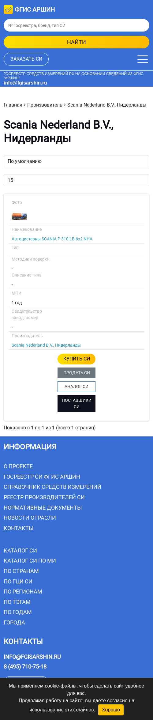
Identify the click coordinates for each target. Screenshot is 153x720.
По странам (21, 571)
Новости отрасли (30, 518)
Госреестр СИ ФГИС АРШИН (42, 476)
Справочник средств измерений (52, 487)
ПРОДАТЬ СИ (76, 372)
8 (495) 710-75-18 (25, 666)
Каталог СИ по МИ (30, 560)
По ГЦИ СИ (18, 581)
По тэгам (17, 602)
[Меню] (142, 59)
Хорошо (111, 709)
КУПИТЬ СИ (76, 359)
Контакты (19, 528)
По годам (18, 612)
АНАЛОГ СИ (76, 386)
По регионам (23, 591)
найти (76, 42)
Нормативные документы (43, 507)
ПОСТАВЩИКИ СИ (76, 403)
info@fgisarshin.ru (25, 82)
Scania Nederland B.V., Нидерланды (46, 345)
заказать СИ (26, 59)
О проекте (18, 466)
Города (14, 622)
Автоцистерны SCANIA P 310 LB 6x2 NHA (52, 238)
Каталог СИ (20, 550)
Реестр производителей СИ (44, 497)
